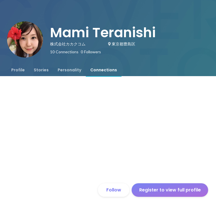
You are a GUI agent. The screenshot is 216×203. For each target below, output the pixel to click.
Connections (103, 70)
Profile (18, 70)
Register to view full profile (170, 190)
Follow (113, 190)
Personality (69, 70)
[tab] (18, 70)
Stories (41, 70)
